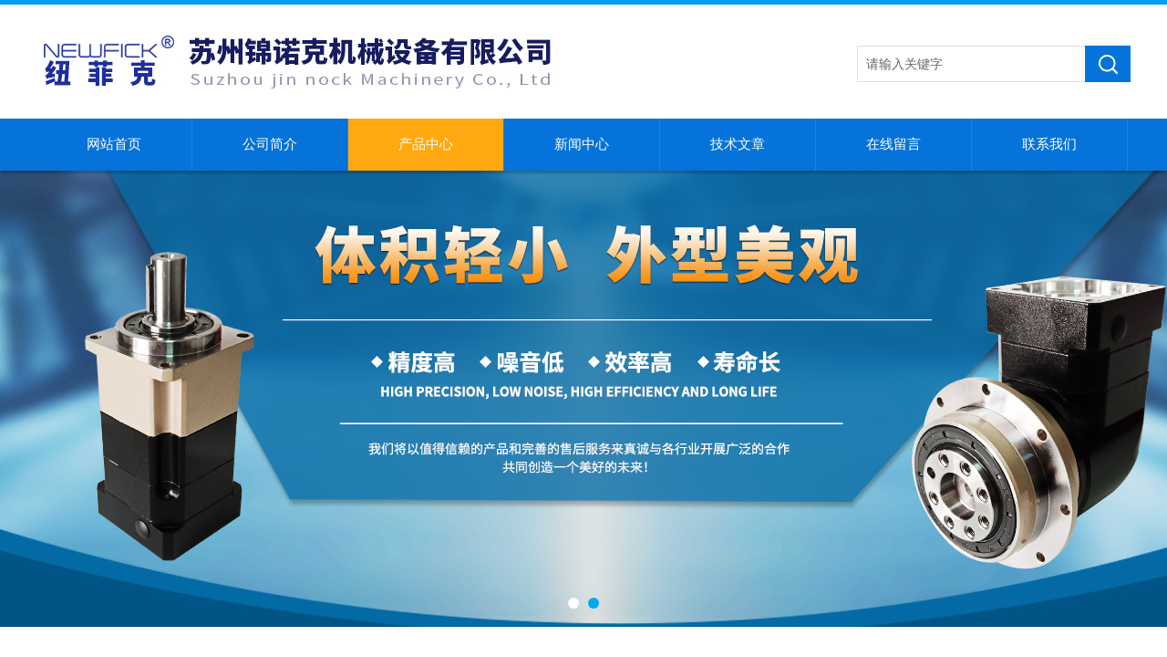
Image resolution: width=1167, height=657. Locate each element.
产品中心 (425, 144)
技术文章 (737, 144)
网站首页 (114, 144)
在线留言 (893, 144)
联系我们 (1049, 144)
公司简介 (270, 144)
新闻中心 (581, 144)
